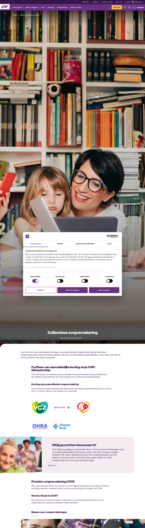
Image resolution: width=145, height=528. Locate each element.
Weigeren (41, 290)
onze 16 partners (38, 254)
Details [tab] (60, 244)
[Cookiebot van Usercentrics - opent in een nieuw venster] (110, 236)
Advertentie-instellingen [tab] (84, 244)
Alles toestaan (104, 290)
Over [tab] (109, 244)
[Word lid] (117, 7)
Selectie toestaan (72, 290)
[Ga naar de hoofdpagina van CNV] (4, 6)
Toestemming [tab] (35, 244)
